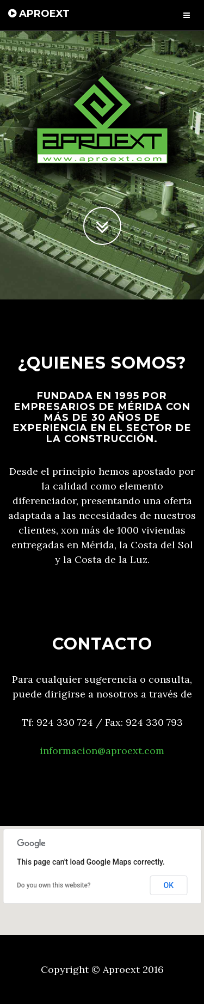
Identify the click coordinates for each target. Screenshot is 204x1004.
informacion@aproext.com (102, 750)
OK (169, 885)
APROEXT (39, 14)
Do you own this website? (54, 885)
